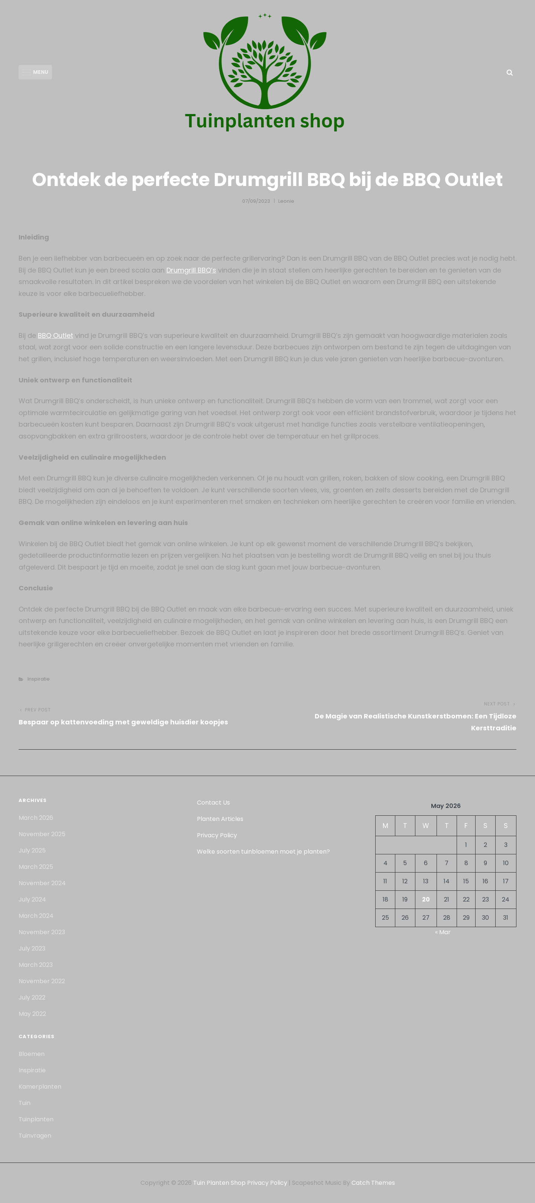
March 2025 (36, 867)
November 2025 (42, 834)
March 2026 (36, 818)
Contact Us (213, 802)
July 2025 (32, 850)
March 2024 (36, 916)
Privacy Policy (217, 835)
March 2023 (36, 965)
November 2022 (42, 981)
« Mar (443, 932)
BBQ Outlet (55, 335)
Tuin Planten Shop (219, 1182)
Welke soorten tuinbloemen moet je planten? (263, 851)
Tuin (24, 1103)
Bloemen (32, 1054)
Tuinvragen (35, 1135)
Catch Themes (373, 1182)
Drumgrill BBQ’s (191, 270)
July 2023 (32, 948)
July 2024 (32, 899)
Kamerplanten (40, 1086)
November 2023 (42, 932)
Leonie (286, 201)
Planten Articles (220, 819)
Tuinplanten (36, 1119)
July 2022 (32, 997)
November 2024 (42, 883)
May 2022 (32, 1014)
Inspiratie (38, 678)
